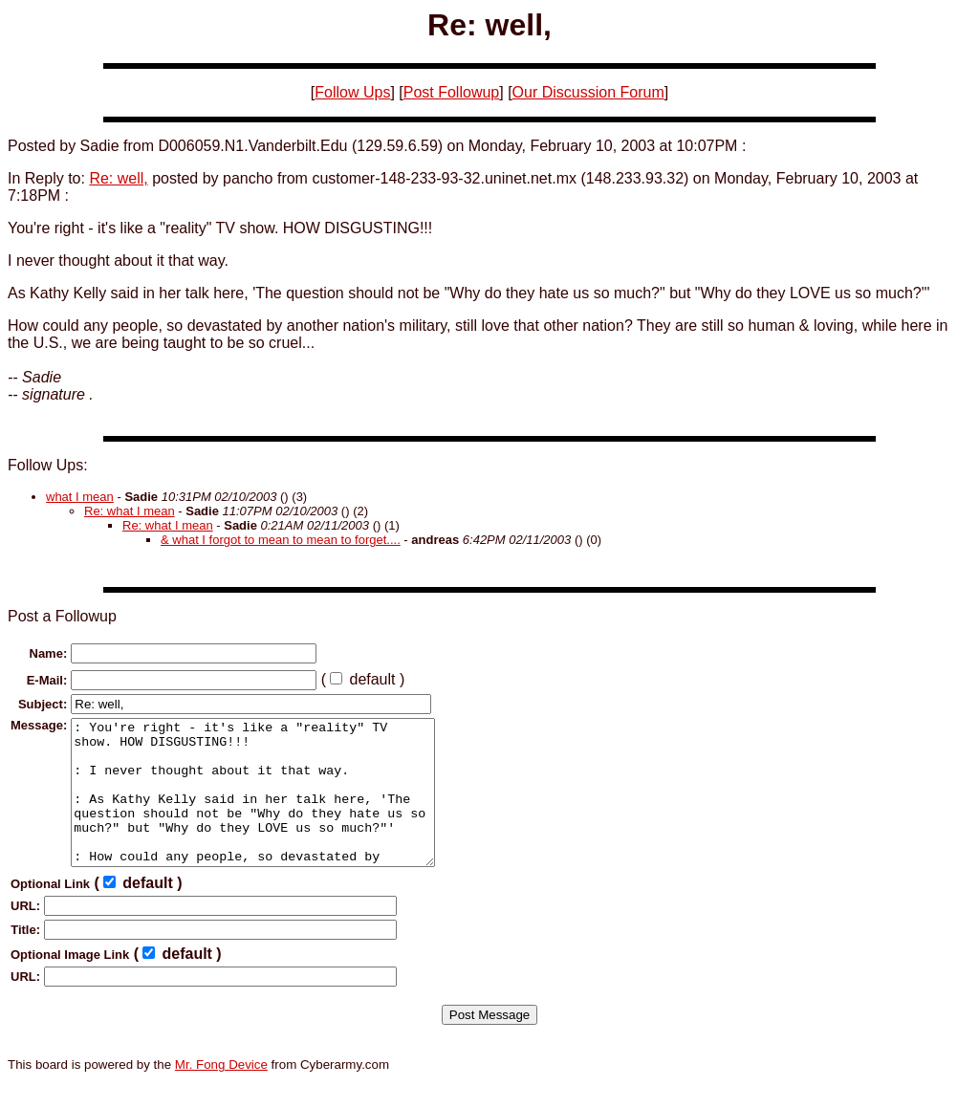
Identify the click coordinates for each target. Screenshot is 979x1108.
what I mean (80, 496)
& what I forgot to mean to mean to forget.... (281, 539)
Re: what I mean (129, 511)
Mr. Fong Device (221, 1093)
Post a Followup (62, 616)
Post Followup (451, 92)
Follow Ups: (48, 465)
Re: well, (118, 178)
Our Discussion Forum (588, 92)
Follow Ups (352, 92)
